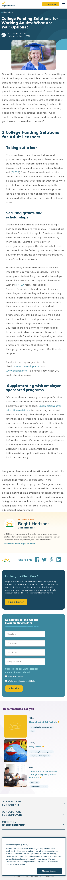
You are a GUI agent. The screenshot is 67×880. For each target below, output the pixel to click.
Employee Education (39, 786)
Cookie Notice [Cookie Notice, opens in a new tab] (19, 864)
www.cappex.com (16, 370)
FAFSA (15, 172)
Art (32, 731)
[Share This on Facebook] (35, 559)
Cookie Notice (18, 876)
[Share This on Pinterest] (50, 559)
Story (36, 746)
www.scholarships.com (26, 366)
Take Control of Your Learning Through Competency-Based (43, 774)
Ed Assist (34, 782)
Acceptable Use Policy (34, 876)
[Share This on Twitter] (43, 559)
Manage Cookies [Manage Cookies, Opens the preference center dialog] (49, 871)
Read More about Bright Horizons (19, 543)
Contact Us (51, 4)
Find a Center (16, 601)
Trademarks (49, 876)
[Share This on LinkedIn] (57, 559)
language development (40, 756)
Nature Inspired (44, 722)
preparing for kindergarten (41, 727)
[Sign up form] (25, 661)
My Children (8, 12)
